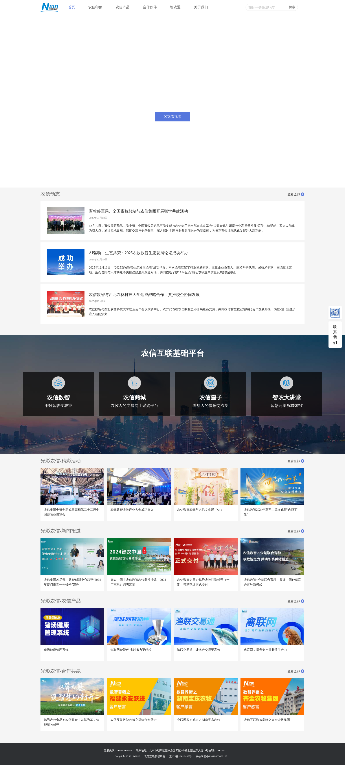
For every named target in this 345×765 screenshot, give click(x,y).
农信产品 (123, 7)
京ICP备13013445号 (180, 756)
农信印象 (95, 7)
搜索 (292, 7)
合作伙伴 (150, 7)
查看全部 (296, 194)
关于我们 (201, 7)
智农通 (175, 7)
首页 (71, 7)
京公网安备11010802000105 (211, 756)
